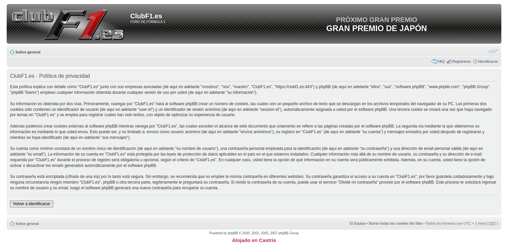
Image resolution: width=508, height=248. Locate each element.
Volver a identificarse (31, 204)
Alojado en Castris (254, 240)
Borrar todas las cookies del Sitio (395, 223)
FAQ (441, 61)
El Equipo (357, 223)
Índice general (28, 52)
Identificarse (488, 61)
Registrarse (461, 61)
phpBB (233, 233)
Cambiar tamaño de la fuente (493, 51)
